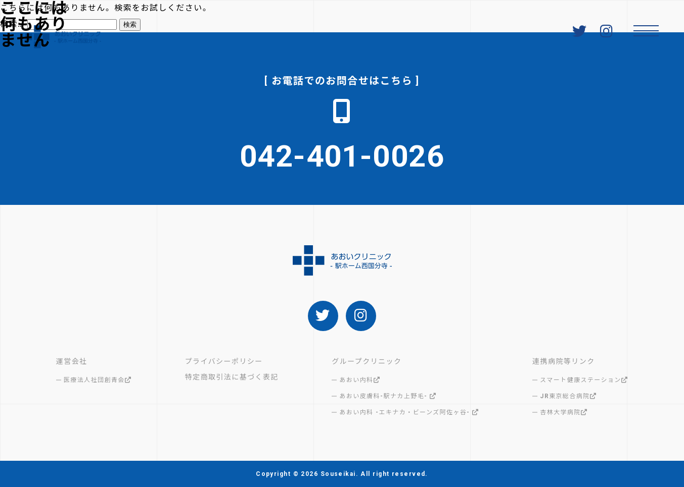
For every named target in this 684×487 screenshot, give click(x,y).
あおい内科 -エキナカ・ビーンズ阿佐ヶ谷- (409, 412)
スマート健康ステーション (584, 380)
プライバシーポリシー (224, 361)
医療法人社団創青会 (97, 380)
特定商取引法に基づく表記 (232, 377)
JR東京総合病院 (568, 396)
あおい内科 (359, 380)
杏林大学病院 (563, 412)
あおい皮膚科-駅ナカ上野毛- (387, 396)
